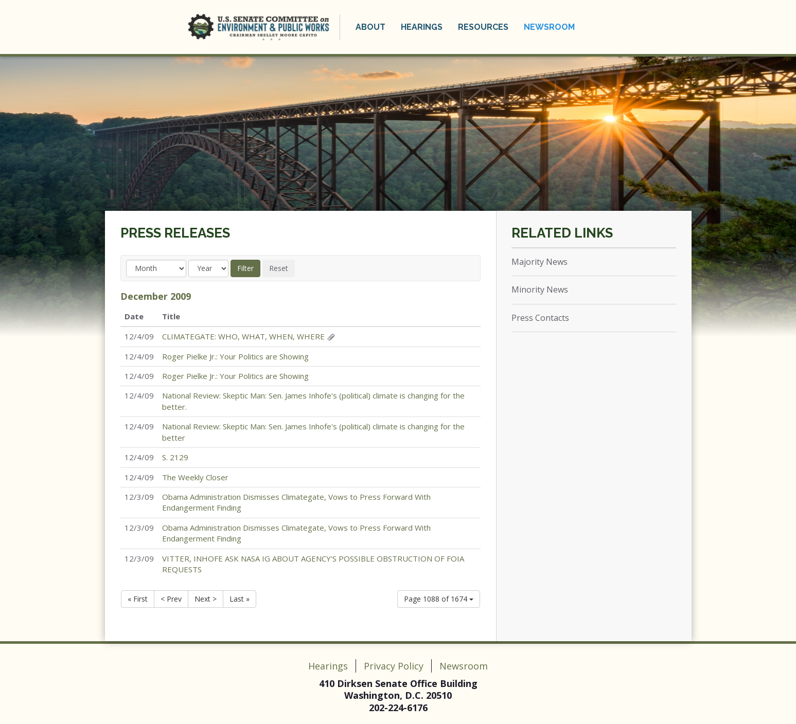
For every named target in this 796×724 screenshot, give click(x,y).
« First (138, 599)
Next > (205, 599)
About (370, 27)
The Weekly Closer (195, 477)
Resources (483, 27)
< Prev (171, 599)
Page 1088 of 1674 (438, 599)
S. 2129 (175, 457)
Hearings (422, 27)
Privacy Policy (393, 666)
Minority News (539, 289)
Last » (239, 599)
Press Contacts (540, 317)
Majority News (539, 261)
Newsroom (549, 27)
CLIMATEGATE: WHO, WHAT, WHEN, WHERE (243, 336)
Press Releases (175, 233)
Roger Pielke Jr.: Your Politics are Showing (235, 356)
